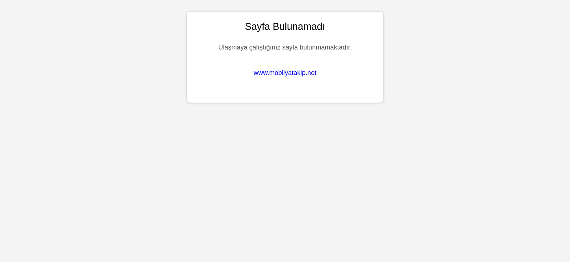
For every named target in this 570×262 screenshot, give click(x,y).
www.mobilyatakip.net (284, 72)
